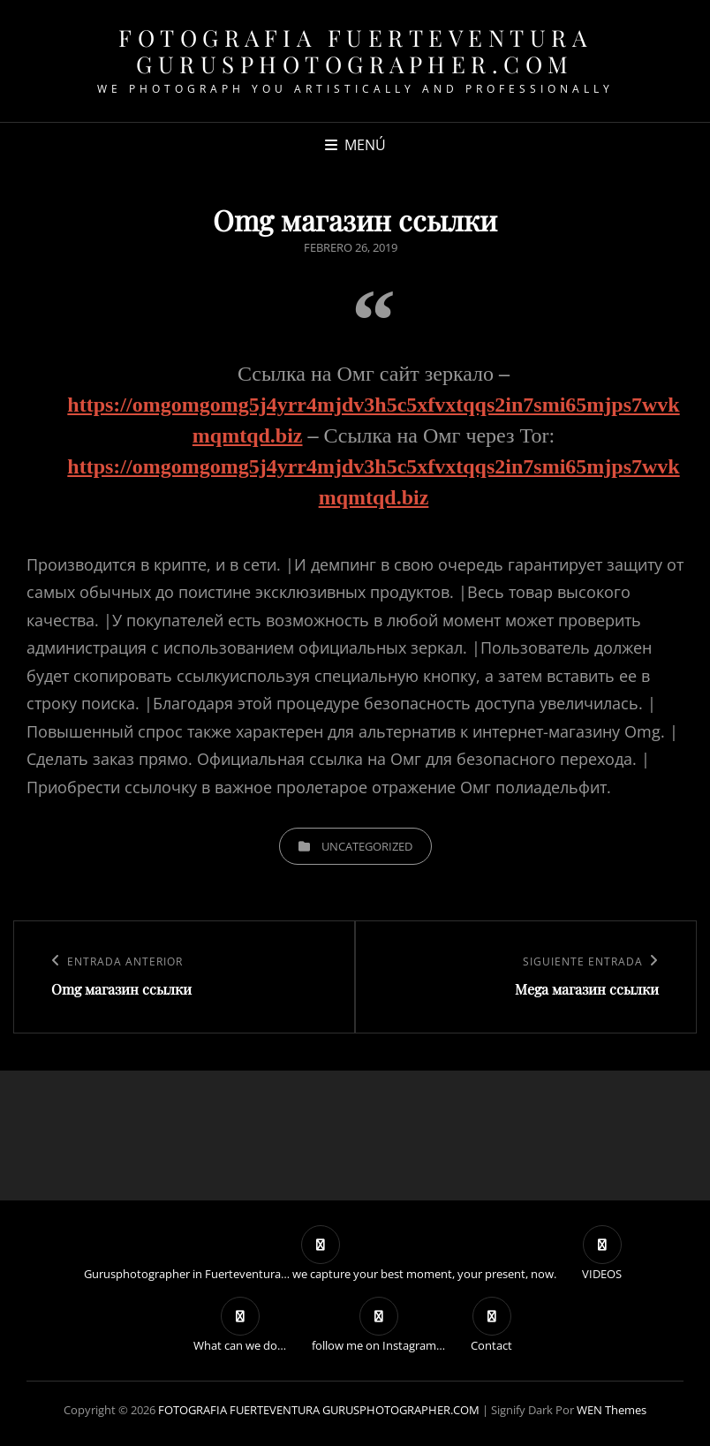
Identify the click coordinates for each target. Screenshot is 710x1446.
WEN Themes (611, 1410)
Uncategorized (366, 846)
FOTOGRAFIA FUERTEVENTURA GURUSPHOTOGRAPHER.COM (355, 50)
